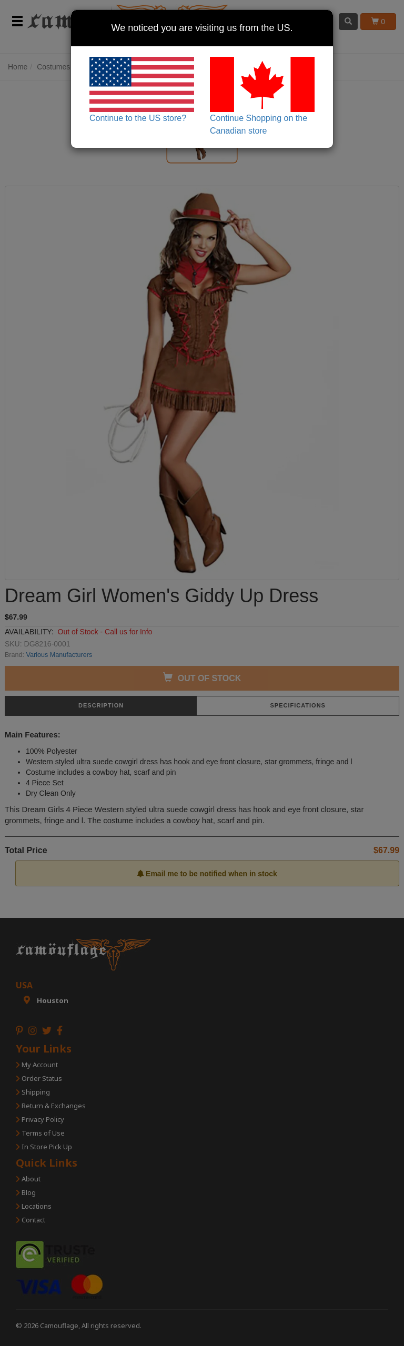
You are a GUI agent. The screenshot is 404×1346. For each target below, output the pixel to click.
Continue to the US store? (141, 90)
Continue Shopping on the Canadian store (262, 96)
